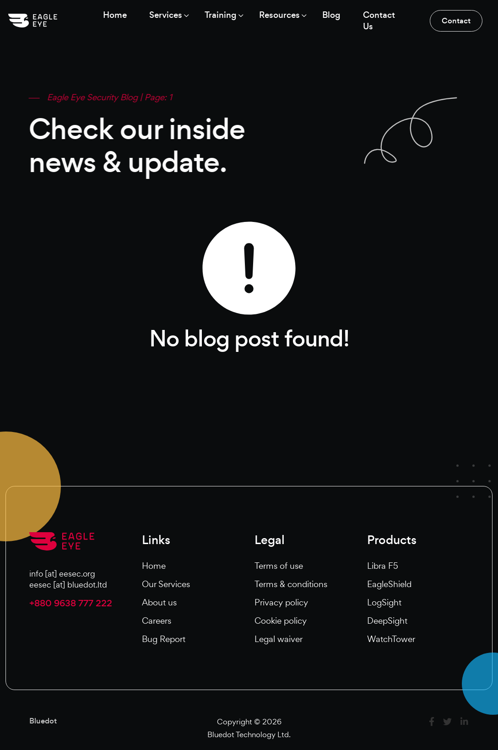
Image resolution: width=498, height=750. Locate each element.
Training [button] (220, 15)
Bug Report (163, 639)
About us (159, 602)
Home (154, 566)
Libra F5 (382, 566)
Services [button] (163, 15)
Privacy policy (281, 602)
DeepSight (387, 620)
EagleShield (389, 584)
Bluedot (43, 721)
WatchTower (391, 639)
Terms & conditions (290, 584)
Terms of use (278, 566)
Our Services (166, 584)
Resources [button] (280, 15)
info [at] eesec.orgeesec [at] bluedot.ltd (68, 580)
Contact (455, 21)
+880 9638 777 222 (70, 604)
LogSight (384, 602)
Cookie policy (280, 620)
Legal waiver (278, 639)
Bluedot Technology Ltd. (249, 734)
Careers (156, 620)
